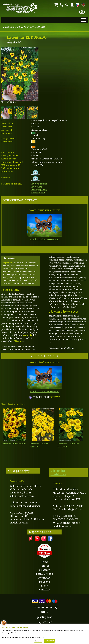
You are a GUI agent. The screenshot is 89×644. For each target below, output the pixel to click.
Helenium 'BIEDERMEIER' (13, 443)
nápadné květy (38, 192)
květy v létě (36, 187)
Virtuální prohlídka (58, 472)
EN (82, 4)
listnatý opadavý (39, 189)
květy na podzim (39, 184)
